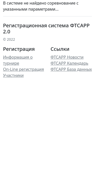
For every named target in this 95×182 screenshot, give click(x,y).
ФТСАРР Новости (67, 57)
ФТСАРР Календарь (69, 63)
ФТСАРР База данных (71, 69)
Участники (13, 75)
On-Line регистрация (23, 69)
